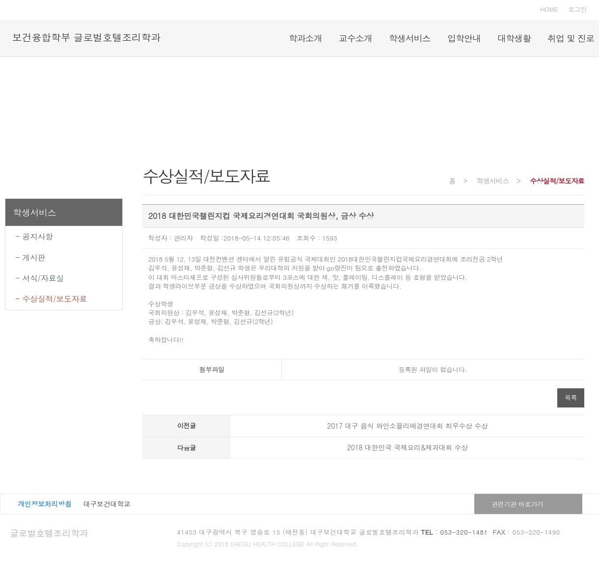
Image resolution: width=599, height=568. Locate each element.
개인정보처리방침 (45, 504)
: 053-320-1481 (454, 532)
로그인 (577, 9)
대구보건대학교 (107, 504)
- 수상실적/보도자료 (51, 298)
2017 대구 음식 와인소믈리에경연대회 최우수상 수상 (407, 426)
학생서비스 (410, 38)
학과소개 (305, 38)
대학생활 (514, 38)
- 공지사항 (34, 236)
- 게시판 (30, 257)
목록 (571, 397)
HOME (549, 9)
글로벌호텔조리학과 (49, 533)
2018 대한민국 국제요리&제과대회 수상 (407, 447)
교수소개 (355, 38)
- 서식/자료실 (39, 278)
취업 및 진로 (570, 38)
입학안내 (464, 38)
